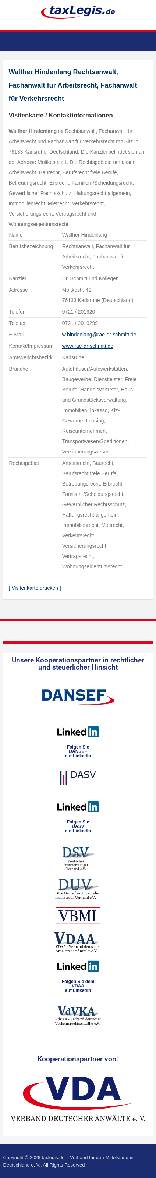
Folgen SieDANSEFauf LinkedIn (78, 751)
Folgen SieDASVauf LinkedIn (78, 826)
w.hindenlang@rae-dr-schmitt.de (99, 335)
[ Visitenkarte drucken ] (34, 588)
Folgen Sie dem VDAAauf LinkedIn (78, 986)
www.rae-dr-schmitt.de (87, 346)
